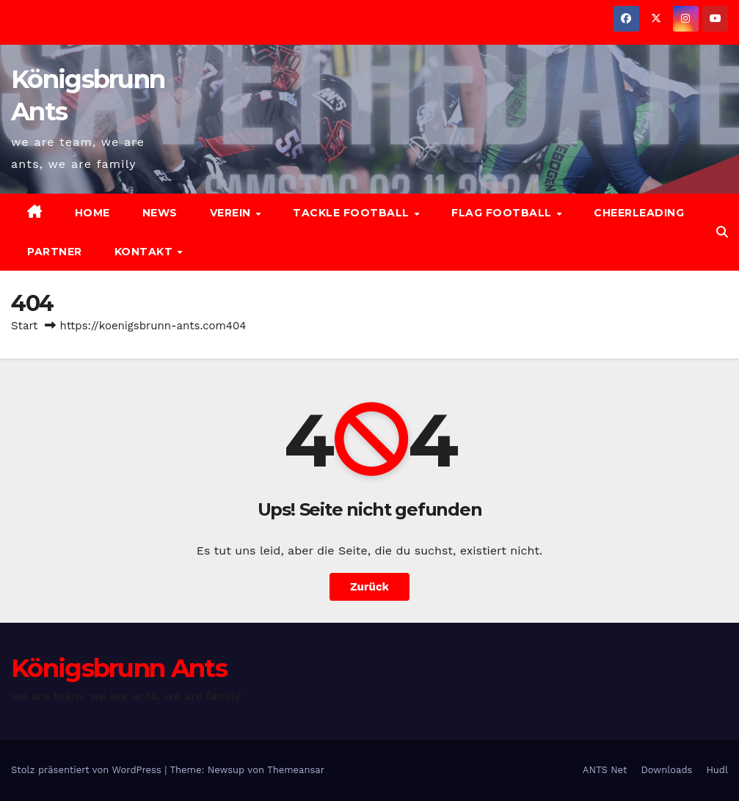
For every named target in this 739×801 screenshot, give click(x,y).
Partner (54, 251)
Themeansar (295, 769)
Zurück (369, 586)
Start (24, 325)
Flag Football (503, 212)
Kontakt (145, 251)
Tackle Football (352, 212)
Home (92, 212)
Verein (232, 212)
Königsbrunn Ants (119, 668)
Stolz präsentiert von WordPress (87, 769)
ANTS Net (605, 769)
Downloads (666, 769)
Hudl (717, 769)
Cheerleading (639, 212)
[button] (722, 232)
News (160, 212)
